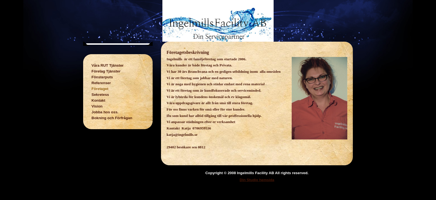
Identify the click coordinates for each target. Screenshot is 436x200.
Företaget (99, 89)
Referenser (101, 83)
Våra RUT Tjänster (107, 65)
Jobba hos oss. (104, 112)
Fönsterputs (102, 77)
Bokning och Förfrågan (111, 118)
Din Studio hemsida (257, 180)
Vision (97, 106)
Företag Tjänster (105, 71)
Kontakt (98, 100)
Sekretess (100, 94)
